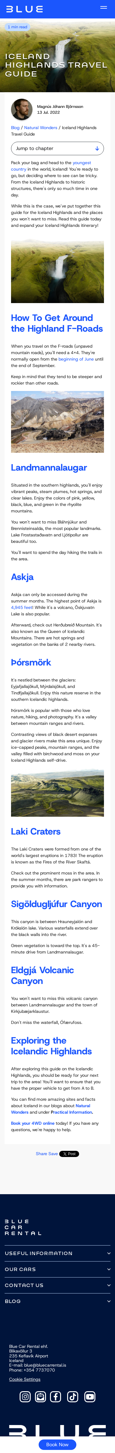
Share (41, 1153)
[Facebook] (55, 1396)
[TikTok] (72, 1396)
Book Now (57, 1444)
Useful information (39, 1253)
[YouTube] (89, 1396)
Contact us (24, 1285)
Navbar (24, 9)
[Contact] (40, 1396)
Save (53, 1153)
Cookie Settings (24, 1379)
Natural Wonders (40, 127)
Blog (15, 127)
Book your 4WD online (33, 1123)
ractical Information (72, 1112)
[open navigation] (103, 7)
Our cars (20, 1269)
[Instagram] (25, 1396)
